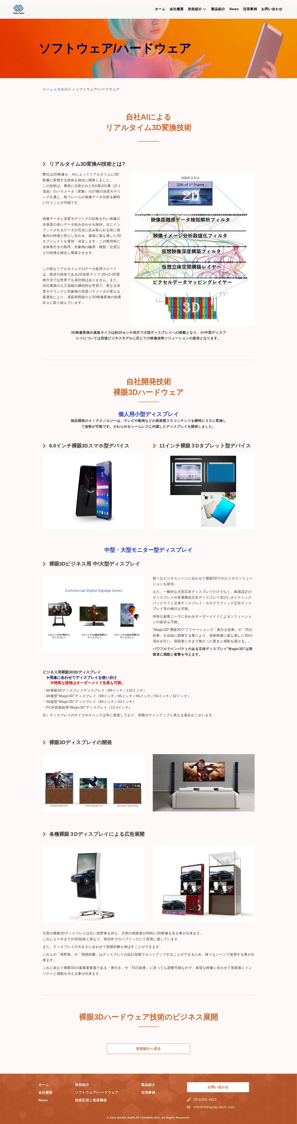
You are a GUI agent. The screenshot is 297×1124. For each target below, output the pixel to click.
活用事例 (148, 1092)
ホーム (48, 89)
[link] (160, 9)
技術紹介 (64, 89)
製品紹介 (148, 1085)
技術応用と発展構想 (91, 1100)
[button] (204, 9)
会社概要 (45, 1092)
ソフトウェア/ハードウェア (96, 1092)
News (43, 1100)
